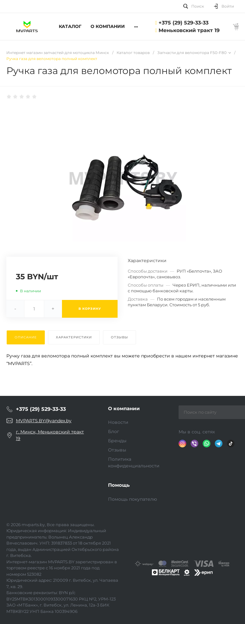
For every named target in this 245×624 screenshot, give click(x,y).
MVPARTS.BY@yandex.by (43, 421)
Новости (118, 422)
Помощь (119, 485)
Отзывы (117, 450)
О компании (124, 408)
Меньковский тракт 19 (189, 30)
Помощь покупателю (132, 499)
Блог (113, 431)
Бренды (117, 441)
